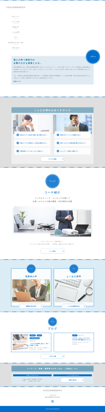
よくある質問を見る (74, 310)
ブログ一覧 (52, 356)
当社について (17, 81)
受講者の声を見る (31, 310)
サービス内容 (52, 159)
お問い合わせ (73, 380)
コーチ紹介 (52, 255)
